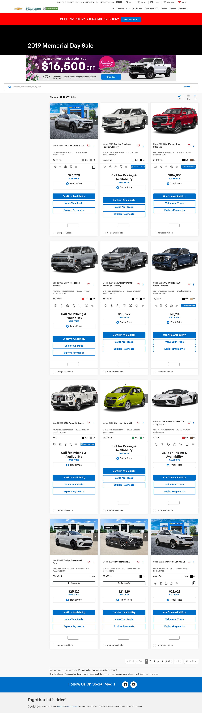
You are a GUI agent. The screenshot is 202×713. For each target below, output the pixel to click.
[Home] (113, 9)
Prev (140, 661)
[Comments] (93, 167)
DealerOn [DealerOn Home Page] (60, 706)
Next (168, 661)
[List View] (195, 97)
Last (178, 661)
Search (187, 87)
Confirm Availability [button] (74, 196)
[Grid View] (188, 97)
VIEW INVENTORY (131, 20)
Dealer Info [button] (183, 9)
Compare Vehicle (65, 233)
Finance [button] (173, 9)
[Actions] (93, 146)
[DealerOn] (34, 706)
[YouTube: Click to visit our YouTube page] (120, 2)
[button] (95, 120)
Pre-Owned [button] (137, 9)
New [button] (128, 9)
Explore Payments (74, 210)
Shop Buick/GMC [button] (151, 9)
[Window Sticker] (138, 167)
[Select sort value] (180, 97)
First (130, 661)
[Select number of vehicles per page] (191, 661)
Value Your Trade (74, 203)
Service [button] (164, 9)
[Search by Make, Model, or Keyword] (97, 87)
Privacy (75, 706)
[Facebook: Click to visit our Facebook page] (117, 2)
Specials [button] (120, 9)
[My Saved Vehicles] (182, 2)
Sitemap (68, 706)
